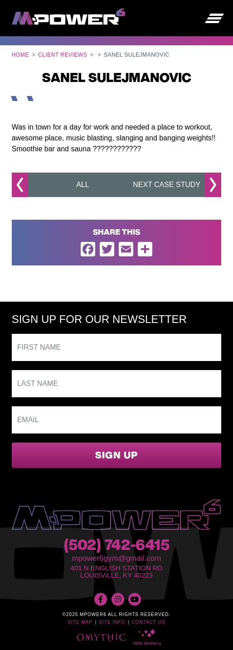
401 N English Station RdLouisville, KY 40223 (117, 571)
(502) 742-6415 (117, 546)
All (82, 184)
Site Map (80, 622)
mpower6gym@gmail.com (116, 558)
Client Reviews (62, 55)
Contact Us (148, 622)
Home (20, 55)
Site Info (112, 622)
